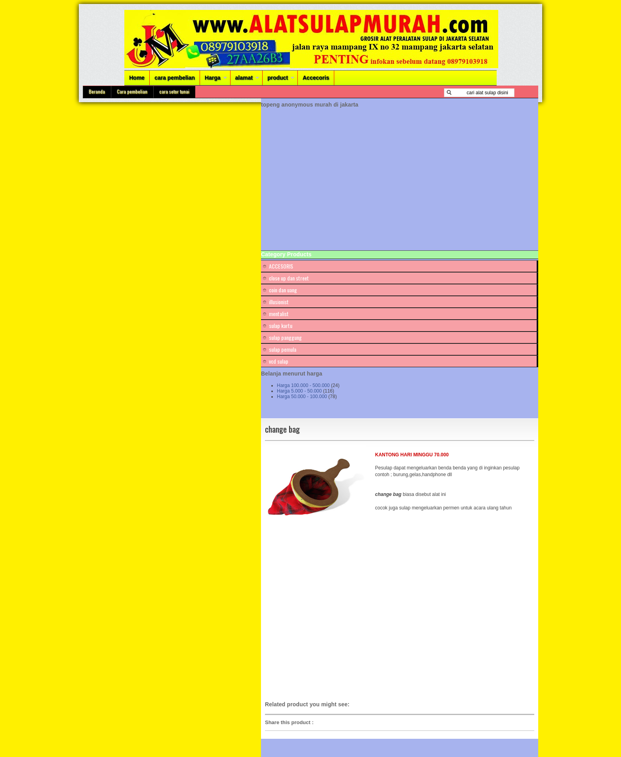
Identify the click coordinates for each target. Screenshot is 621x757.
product (277, 77)
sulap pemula (282, 349)
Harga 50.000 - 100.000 (302, 396)
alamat (244, 77)
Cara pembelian (132, 91)
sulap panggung (285, 337)
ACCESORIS (281, 266)
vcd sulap (278, 361)
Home (137, 77)
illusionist (279, 301)
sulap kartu (280, 325)
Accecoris (316, 77)
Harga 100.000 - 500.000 (303, 385)
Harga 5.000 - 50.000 (299, 391)
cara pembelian (174, 77)
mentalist (279, 313)
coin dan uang (283, 290)
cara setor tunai (174, 91)
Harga (213, 77)
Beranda (97, 91)
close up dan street (289, 278)
